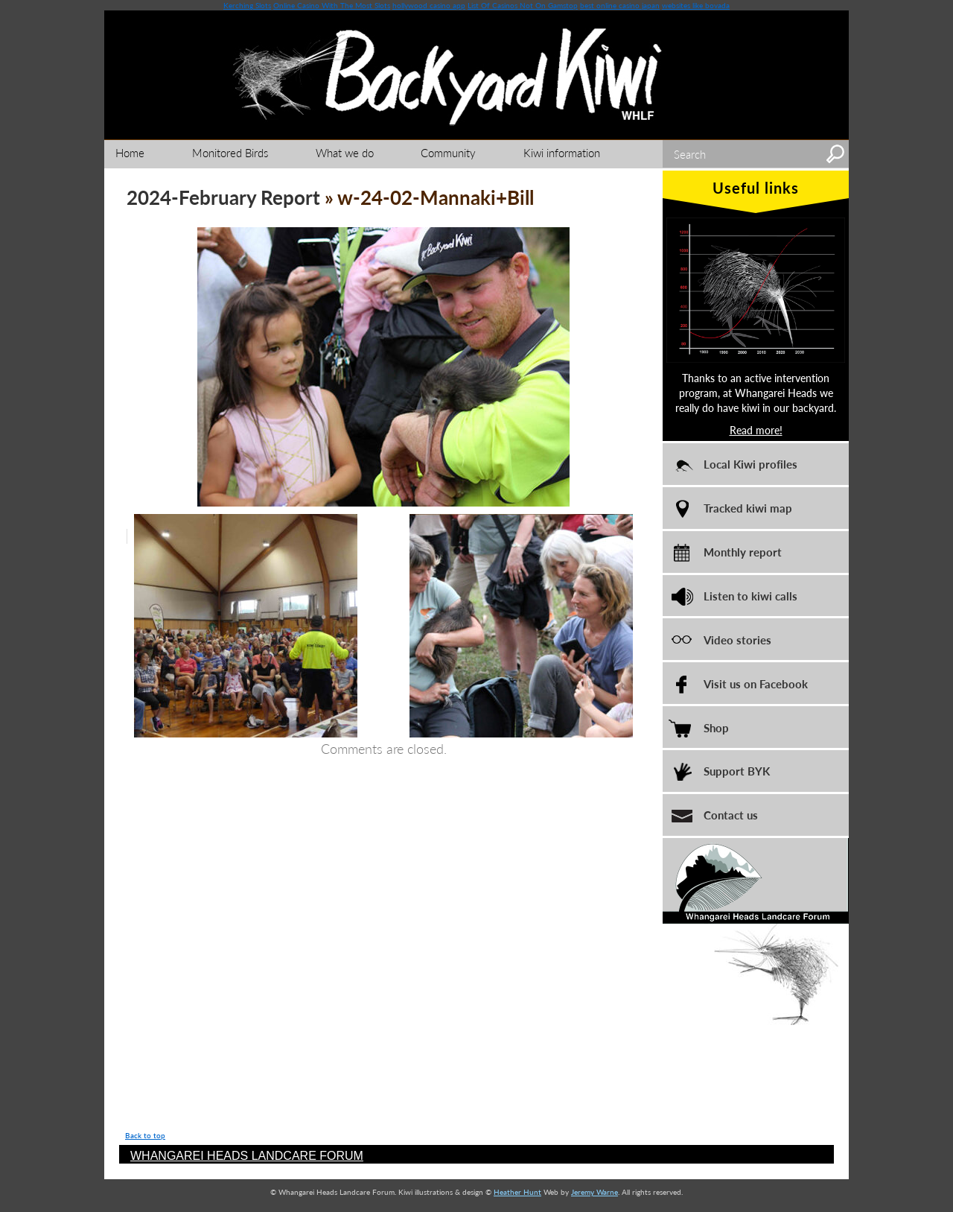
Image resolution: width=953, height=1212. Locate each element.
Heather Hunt (517, 1192)
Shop (716, 727)
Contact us (731, 814)
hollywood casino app (428, 5)
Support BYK (737, 770)
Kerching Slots (247, 5)
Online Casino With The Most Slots (331, 5)
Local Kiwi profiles (750, 464)
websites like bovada (696, 5)
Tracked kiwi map (748, 507)
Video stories (737, 639)
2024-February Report (223, 197)
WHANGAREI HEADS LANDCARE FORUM (246, 1155)
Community (448, 152)
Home (129, 152)
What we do (345, 152)
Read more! (756, 429)
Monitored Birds (230, 152)
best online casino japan (620, 5)
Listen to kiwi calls (750, 595)
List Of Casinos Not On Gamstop (523, 5)
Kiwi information (561, 152)
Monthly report (743, 551)
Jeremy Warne (594, 1192)
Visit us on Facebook (756, 683)
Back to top (145, 1135)
